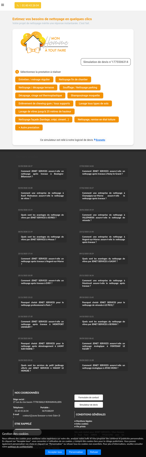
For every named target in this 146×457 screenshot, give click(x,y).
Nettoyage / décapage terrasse (36, 87)
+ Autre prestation (29, 127)
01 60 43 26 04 (22, 410)
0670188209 (48, 410)
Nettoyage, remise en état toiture (96, 119)
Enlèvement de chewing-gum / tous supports (44, 103)
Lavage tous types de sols (94, 103)
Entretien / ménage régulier (34, 79)
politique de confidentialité (20, 446)
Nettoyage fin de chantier (73, 79)
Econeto (99, 139)
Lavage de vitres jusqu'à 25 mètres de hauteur (45, 111)
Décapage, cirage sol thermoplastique (40, 95)
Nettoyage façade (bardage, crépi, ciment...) (44, 119)
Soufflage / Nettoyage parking (80, 87)
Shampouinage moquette (85, 95)
